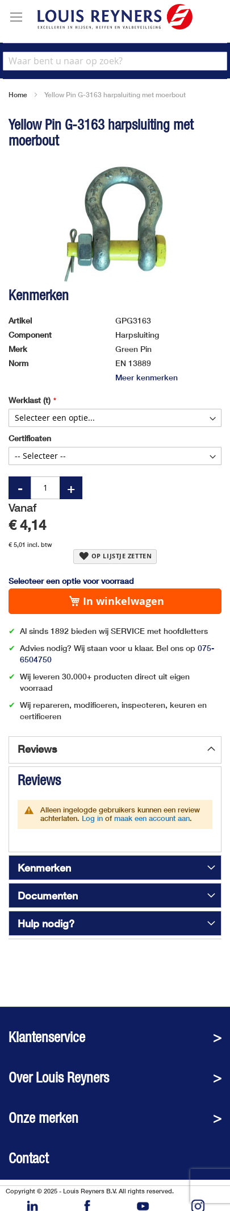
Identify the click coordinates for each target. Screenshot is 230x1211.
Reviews (37, 749)
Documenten (48, 895)
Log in (92, 818)
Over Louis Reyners (59, 1077)
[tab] (115, 750)
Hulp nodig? (46, 923)
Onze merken (43, 1118)
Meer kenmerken (146, 377)
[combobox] (115, 61)
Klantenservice (47, 1037)
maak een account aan (152, 818)
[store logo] (115, 17)
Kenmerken (44, 867)
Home (18, 94)
